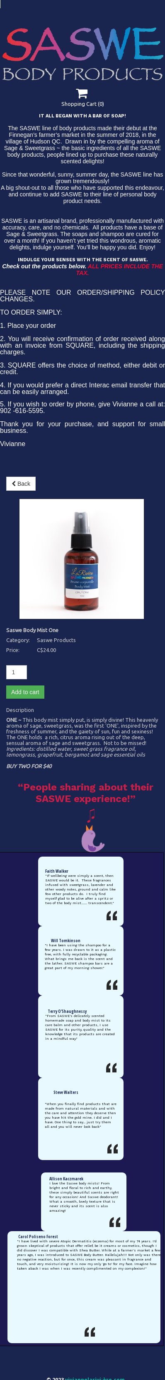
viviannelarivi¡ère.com (95, 1276)
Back (21, 490)
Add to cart (25, 579)
